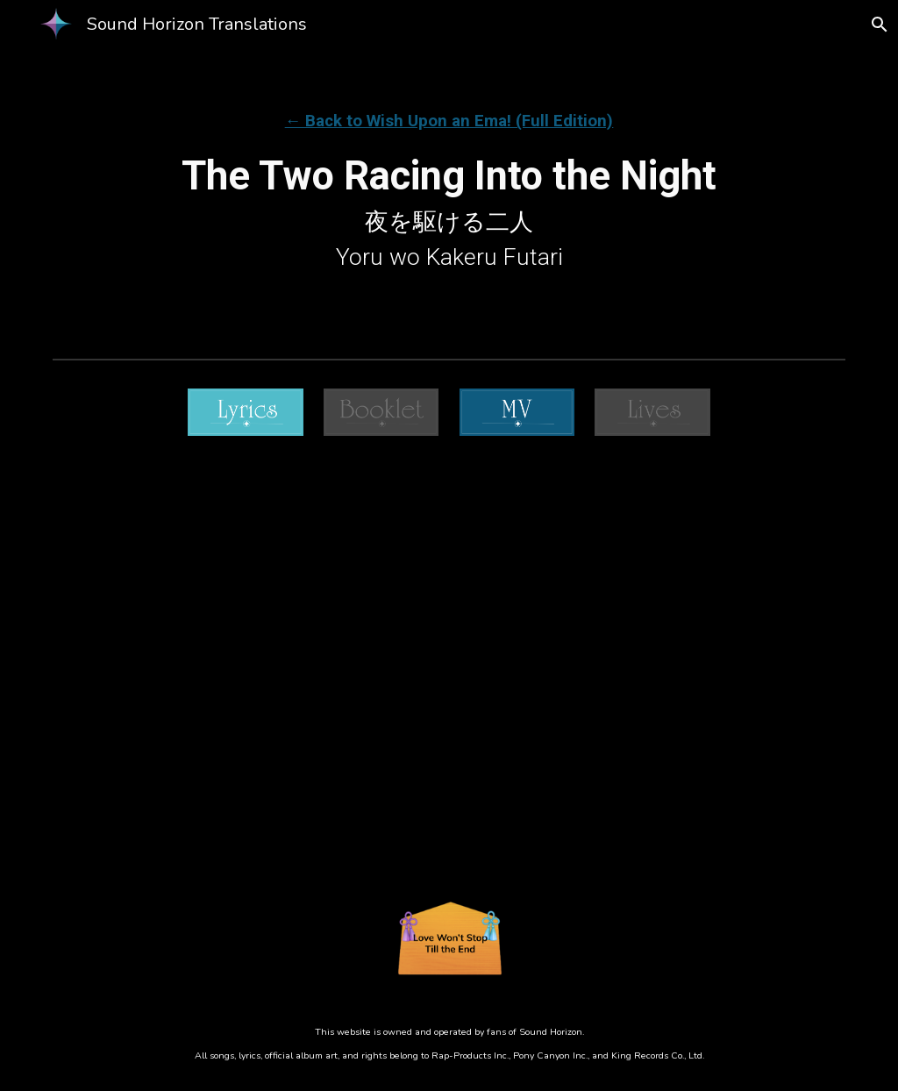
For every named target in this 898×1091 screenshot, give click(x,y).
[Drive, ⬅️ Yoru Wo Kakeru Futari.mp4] (449, 668)
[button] (877, 25)
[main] (449, 176)
